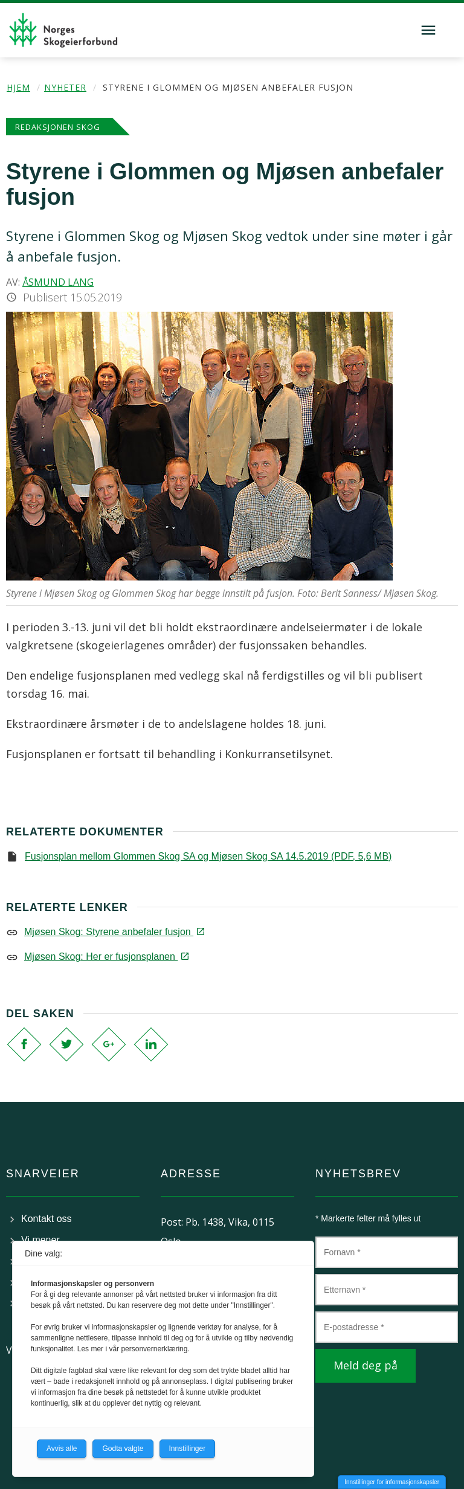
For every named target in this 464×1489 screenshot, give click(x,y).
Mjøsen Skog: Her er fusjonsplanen (105, 956)
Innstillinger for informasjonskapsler (391, 1482)
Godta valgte (122, 1448)
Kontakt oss (46, 1219)
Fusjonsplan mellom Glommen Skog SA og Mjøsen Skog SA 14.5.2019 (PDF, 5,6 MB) (208, 856)
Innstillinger (187, 1448)
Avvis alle (62, 1448)
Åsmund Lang (58, 282)
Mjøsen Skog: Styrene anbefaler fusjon (113, 932)
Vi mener (40, 1240)
